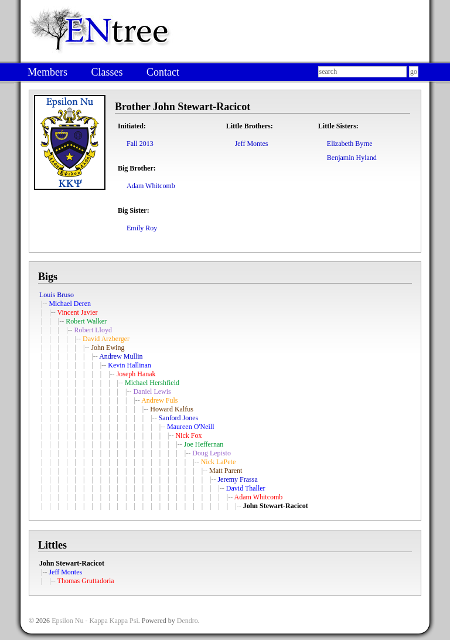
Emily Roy (142, 228)
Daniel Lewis (152, 391)
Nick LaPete (218, 462)
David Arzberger (106, 339)
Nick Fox (188, 435)
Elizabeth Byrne (350, 143)
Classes (106, 72)
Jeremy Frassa (237, 479)
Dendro (187, 621)
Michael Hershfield (152, 383)
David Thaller (245, 488)
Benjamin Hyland (352, 158)
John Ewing (107, 347)
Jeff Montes (251, 143)
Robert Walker (86, 321)
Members (47, 72)
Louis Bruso (56, 295)
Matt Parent (225, 471)
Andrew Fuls (159, 400)
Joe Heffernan (203, 444)
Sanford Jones (179, 418)
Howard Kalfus (171, 409)
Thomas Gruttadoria (85, 581)
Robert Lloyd (93, 330)
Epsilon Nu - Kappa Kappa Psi (95, 621)
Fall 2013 (140, 143)
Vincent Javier (77, 312)
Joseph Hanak (136, 374)
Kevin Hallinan (129, 365)
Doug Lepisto (211, 453)
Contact (162, 72)
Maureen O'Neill (190, 427)
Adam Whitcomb (151, 186)
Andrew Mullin (120, 356)
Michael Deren (70, 303)
